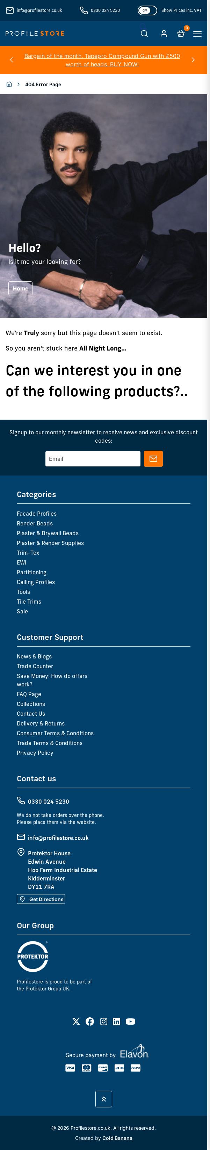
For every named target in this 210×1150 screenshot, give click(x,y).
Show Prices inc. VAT (181, 10)
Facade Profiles (37, 513)
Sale (22, 611)
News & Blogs (34, 656)
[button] (11, 60)
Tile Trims (29, 601)
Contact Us (31, 713)
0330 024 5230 (105, 10)
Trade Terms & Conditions (49, 742)
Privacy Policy (35, 752)
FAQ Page (29, 694)
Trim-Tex (28, 552)
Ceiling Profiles (36, 581)
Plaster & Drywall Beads (48, 533)
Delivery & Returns (41, 723)
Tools (23, 591)
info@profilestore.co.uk (39, 10)
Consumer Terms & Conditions (55, 733)
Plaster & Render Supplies (50, 542)
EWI (22, 562)
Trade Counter (35, 666)
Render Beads (35, 523)
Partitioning (31, 572)
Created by (103, 1138)
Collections (31, 703)
